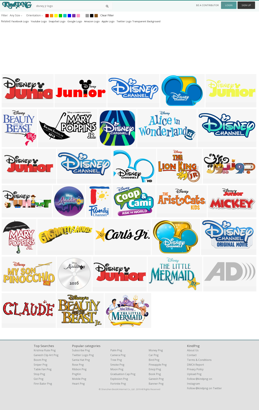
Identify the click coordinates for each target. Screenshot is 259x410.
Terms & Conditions (199, 360)
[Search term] (73, 6)
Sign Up (246, 5)
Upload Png (194, 374)
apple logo (108, 21)
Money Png (156, 350)
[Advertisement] (99, 48)
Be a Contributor (207, 5)
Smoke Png (117, 364)
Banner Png (156, 383)
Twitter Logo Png (83, 355)
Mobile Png (79, 379)
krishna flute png (45, 350)
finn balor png (43, 383)
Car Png (154, 355)
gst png (38, 379)
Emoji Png (155, 369)
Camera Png (118, 355)
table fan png (43, 369)
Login (228, 5)
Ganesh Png (156, 379)
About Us (193, 350)
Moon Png (116, 369)
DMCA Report (195, 364)
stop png (39, 374)
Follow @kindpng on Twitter (204, 388)
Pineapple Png (158, 364)
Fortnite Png (118, 383)
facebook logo (20, 21)
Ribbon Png (79, 369)
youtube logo (39, 21)
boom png (40, 360)
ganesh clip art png (46, 355)
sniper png (40, 364)
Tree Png (116, 360)
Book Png (155, 374)
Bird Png (154, 360)
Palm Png (116, 350)
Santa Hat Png (81, 360)
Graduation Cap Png (122, 374)
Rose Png (78, 364)
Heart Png (78, 383)
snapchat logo (57, 21)
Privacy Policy (195, 369)
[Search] (107, 6)
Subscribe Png (81, 350)
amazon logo (92, 21)
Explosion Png (119, 379)
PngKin (76, 374)
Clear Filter (107, 15)
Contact (192, 355)
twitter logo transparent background (138, 21)
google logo (75, 21)
